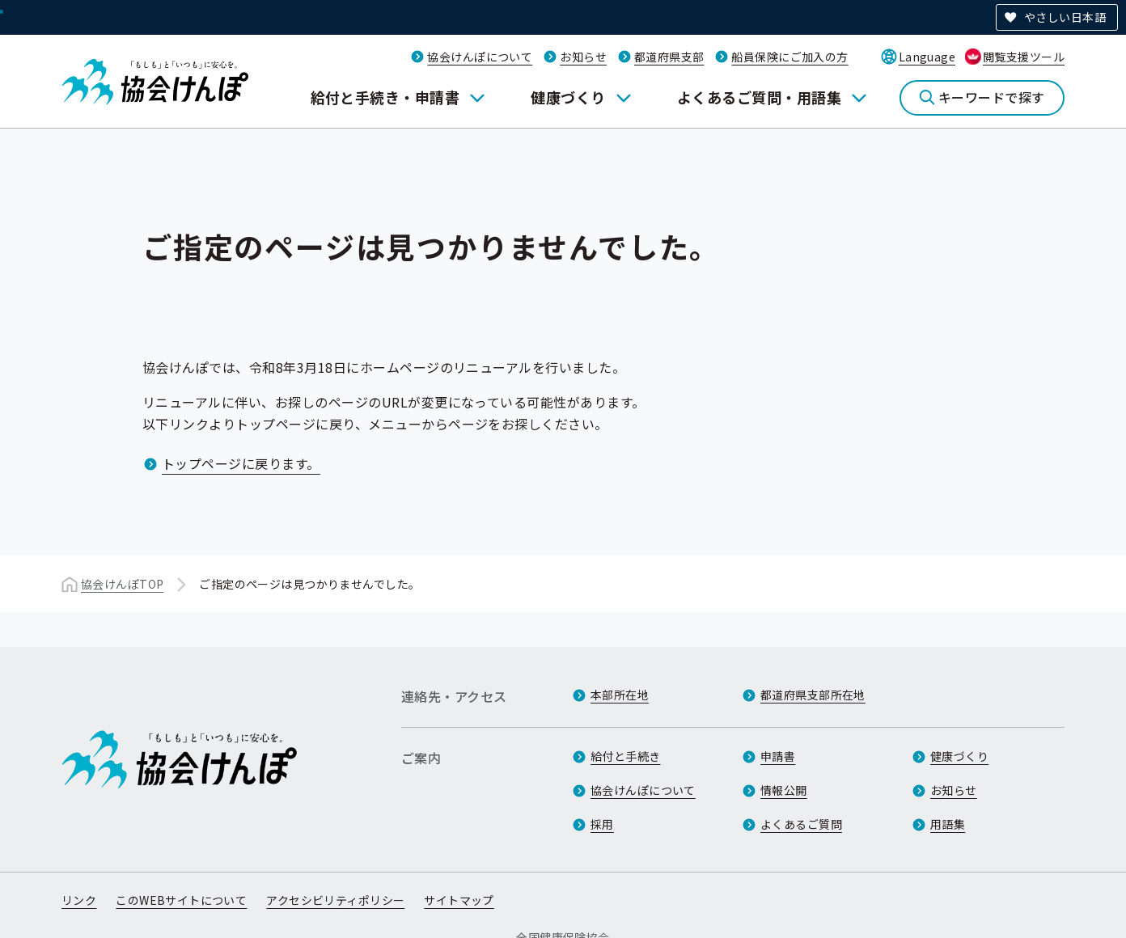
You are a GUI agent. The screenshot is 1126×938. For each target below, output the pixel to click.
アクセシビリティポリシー (335, 900)
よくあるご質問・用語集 (759, 97)
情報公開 (783, 790)
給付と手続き (626, 756)
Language (927, 57)
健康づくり (568, 97)
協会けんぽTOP (122, 584)
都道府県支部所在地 (813, 695)
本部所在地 (620, 695)
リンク (78, 900)
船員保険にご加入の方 (789, 57)
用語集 (947, 824)
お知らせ (583, 57)
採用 (602, 824)
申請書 (777, 756)
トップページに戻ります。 (241, 463)
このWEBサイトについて (181, 900)
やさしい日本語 (1065, 17)
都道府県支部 (669, 57)
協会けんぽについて (479, 57)
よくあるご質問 (801, 824)
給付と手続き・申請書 (385, 97)
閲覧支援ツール (1024, 57)
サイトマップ (459, 900)
